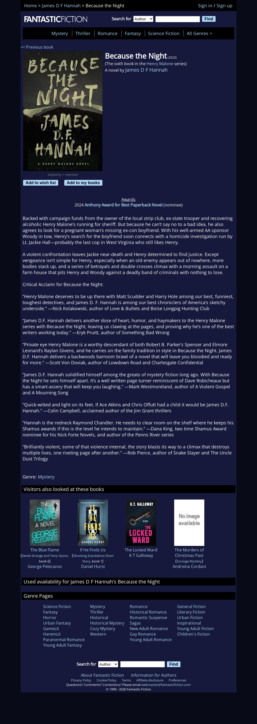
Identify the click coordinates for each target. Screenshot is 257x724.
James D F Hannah (146, 69)
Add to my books (83, 182)
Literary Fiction (191, 612)
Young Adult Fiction (195, 628)
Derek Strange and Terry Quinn (45, 555)
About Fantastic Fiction (102, 675)
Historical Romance (148, 612)
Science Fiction (163, 33)
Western (98, 634)
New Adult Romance (149, 628)
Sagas (135, 623)
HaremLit (52, 634)
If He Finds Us (93, 550)
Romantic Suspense (148, 617)
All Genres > (201, 33)
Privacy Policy (81, 680)
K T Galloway (141, 555)
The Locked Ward (141, 550)
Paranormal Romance (64, 639)
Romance (107, 33)
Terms (126, 680)
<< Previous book (37, 47)
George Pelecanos (45, 566)
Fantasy (133, 33)
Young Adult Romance (151, 639)
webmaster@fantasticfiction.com (166, 684)
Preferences (177, 680)
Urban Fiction (190, 617)
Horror (49, 617)
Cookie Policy (106, 680)
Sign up (224, 6)
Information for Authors (153, 675)
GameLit (51, 628)
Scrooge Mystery (189, 561)
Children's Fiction (193, 634)
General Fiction (191, 606)
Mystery (59, 33)
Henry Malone (160, 63)
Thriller (82, 33)
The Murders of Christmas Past (189, 552)
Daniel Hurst (93, 566)
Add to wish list (41, 182)
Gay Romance (143, 634)
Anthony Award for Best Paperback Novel (123, 205)
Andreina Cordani (189, 566)
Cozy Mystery (102, 628)
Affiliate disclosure (149, 680)
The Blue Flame (44, 550)
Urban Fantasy (57, 623)
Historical (99, 617)
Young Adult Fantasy (62, 645)
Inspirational (189, 623)
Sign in (205, 6)
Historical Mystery (107, 623)
